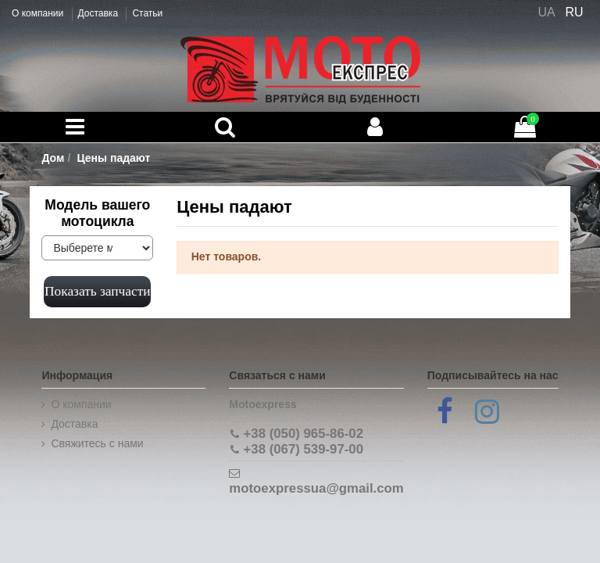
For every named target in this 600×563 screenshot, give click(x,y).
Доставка (99, 13)
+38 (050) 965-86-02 (303, 433)
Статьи (147, 13)
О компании (39, 13)
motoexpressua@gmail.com (316, 488)
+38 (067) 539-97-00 (303, 449)
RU (575, 12)
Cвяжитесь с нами (97, 443)
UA (546, 12)
